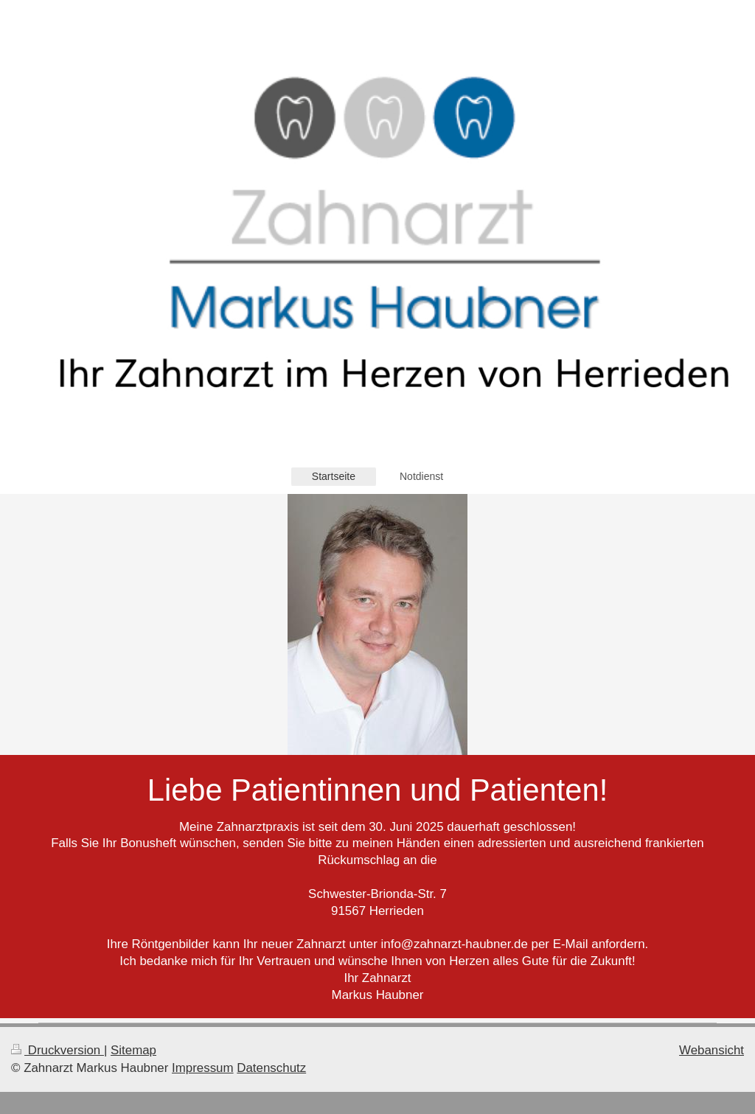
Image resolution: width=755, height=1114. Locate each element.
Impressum (203, 1068)
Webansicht (711, 1050)
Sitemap (133, 1050)
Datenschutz (271, 1068)
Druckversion (57, 1050)
